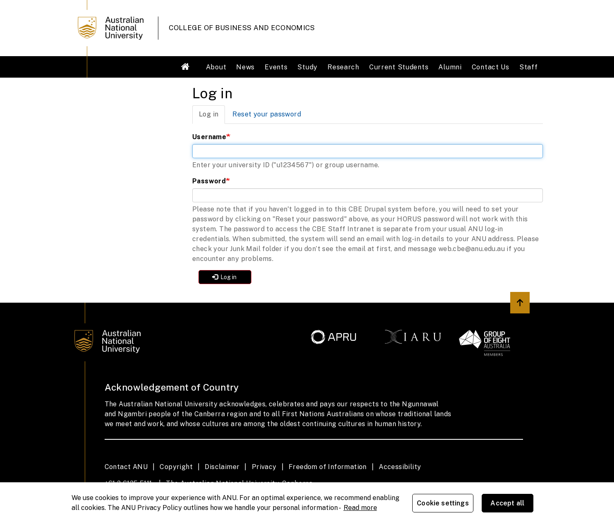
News (245, 67)
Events (276, 67)
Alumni (449, 67)
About (216, 67)
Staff (528, 67)
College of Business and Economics (242, 28)
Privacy (264, 467)
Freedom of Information (328, 467)
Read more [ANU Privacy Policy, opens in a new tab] (360, 508)
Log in (212, 117)
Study (307, 67)
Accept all (507, 503)
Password (209, 181)
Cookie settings (442, 503)
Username (209, 137)
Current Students (399, 67)
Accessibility (400, 467)
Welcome (185, 67)
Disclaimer (222, 467)
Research (343, 67)
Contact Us (490, 67)
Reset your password (266, 114)
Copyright (176, 467)
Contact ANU (126, 467)
